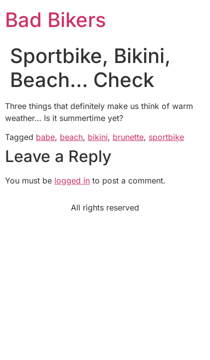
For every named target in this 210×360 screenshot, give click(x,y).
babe (45, 137)
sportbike (166, 137)
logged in (72, 181)
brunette (128, 137)
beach (71, 137)
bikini (98, 137)
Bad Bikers (55, 20)
